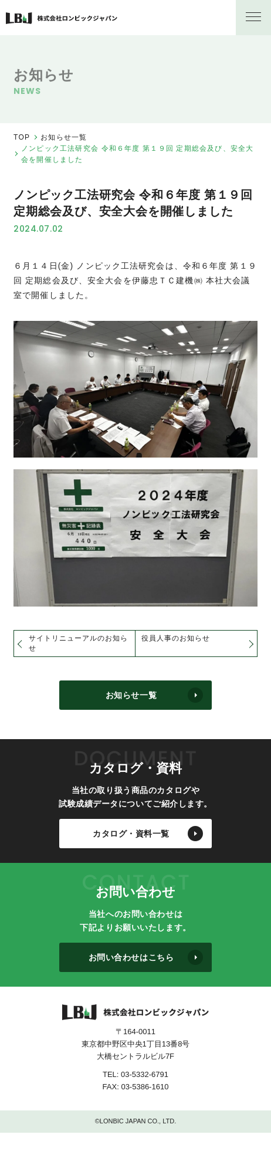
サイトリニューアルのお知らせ (78, 643)
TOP (21, 137)
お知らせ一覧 (63, 137)
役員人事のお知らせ (175, 638)
